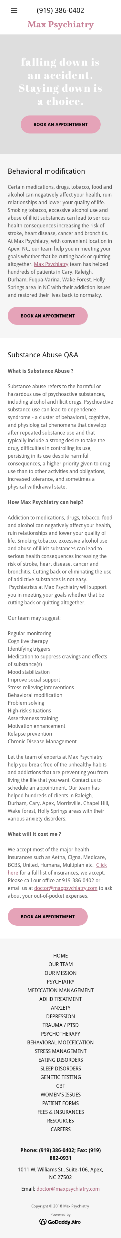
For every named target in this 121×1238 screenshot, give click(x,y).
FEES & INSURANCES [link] (60, 1112)
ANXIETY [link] (60, 1008)
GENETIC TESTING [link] (60, 1077)
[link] (60, 25)
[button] (16, 10)
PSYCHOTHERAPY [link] (60, 1034)
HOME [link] (60, 956)
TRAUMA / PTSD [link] (61, 1025)
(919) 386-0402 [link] (60, 10)
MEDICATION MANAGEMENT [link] (60, 990)
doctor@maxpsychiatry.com (65, 888)
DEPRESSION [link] (60, 1016)
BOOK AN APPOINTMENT (61, 124)
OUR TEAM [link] (60, 964)
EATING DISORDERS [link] (60, 1060)
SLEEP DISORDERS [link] (60, 1069)
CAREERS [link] (61, 1129)
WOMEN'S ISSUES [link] (61, 1095)
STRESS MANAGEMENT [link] (60, 1051)
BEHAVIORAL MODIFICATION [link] (60, 1043)
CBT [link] (60, 1086)
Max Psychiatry (51, 264)
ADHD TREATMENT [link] (60, 999)
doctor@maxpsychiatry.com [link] (68, 1189)
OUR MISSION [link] (61, 973)
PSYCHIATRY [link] (60, 982)
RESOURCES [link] (60, 1121)
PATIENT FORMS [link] (60, 1103)
